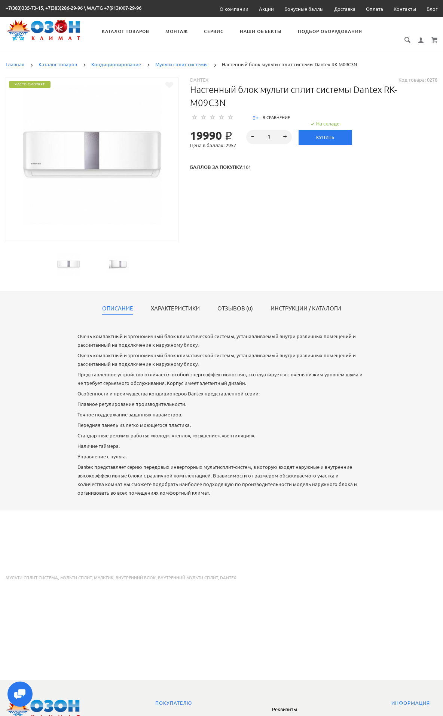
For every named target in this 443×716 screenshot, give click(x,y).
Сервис (215, 31)
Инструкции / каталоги (306, 300)
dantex (228, 569)
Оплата (374, 9)
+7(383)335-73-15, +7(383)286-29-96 (44, 7)
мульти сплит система (32, 569)
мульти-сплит (76, 569)
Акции (266, 9)
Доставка (344, 9)
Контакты (405, 9)
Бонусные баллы (304, 9)
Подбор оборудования (331, 31)
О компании (234, 9)
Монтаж (177, 31)
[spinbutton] (269, 129)
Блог (432, 9)
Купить (325, 129)
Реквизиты (284, 709)
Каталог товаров (126, 31)
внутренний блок (136, 569)
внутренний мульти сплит (188, 569)
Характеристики (175, 300)
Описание (117, 300)
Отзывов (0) (235, 300)
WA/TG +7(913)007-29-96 (114, 7)
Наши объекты (262, 31)
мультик (103, 569)
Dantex (199, 71)
